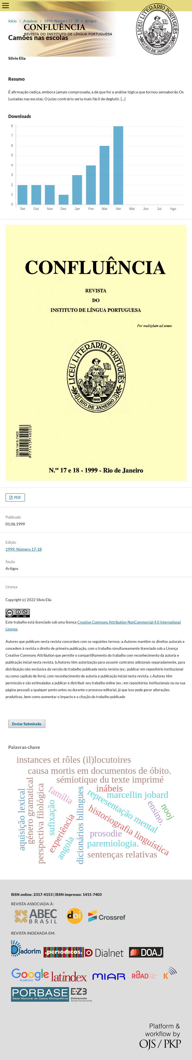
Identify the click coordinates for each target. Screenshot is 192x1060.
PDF (17, 497)
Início (12, 21)
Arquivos (30, 21)
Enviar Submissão (26, 724)
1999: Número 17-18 (61, 21)
